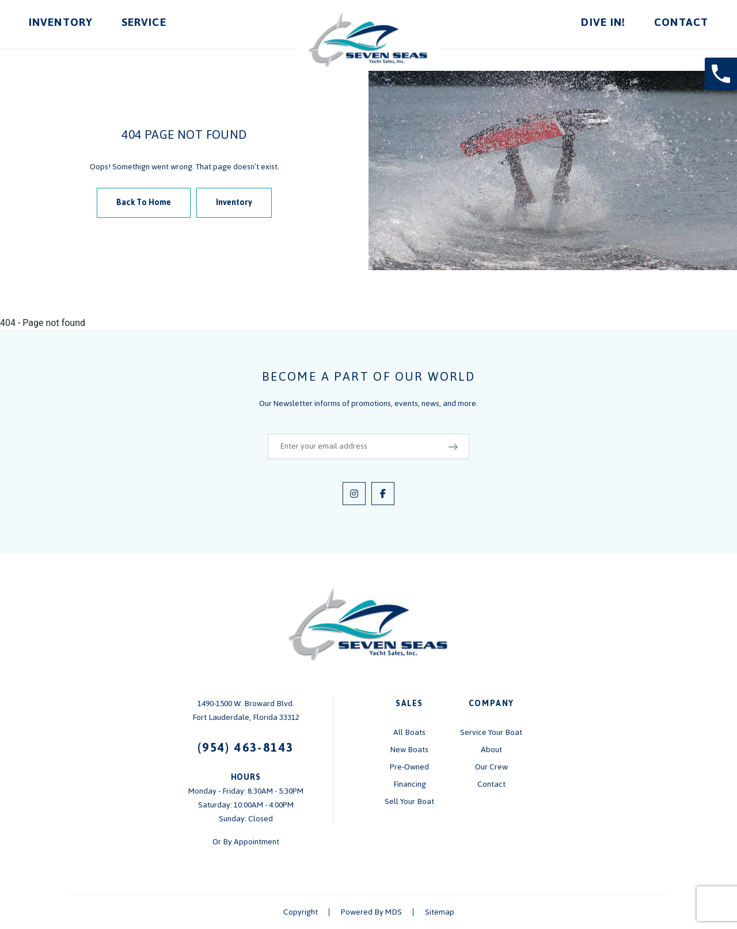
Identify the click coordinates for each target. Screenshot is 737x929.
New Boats (409, 749)
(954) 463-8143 (245, 747)
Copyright (300, 912)
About (491, 749)
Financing (409, 784)
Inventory (61, 22)
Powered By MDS (371, 912)
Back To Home (143, 202)
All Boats (409, 732)
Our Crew (491, 767)
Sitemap (439, 912)
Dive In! (603, 22)
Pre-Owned (409, 767)
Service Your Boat (491, 732)
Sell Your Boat (409, 801)
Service (143, 22)
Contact (681, 22)
